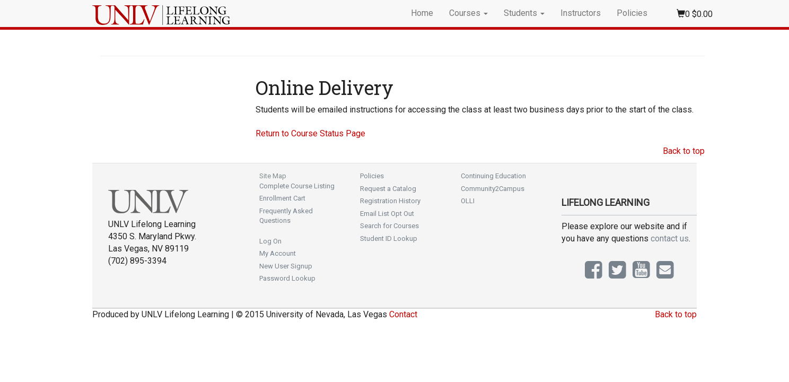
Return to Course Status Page (310, 133)
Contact (403, 314)
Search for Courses (389, 226)
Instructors (580, 13)
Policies (632, 13)
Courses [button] (468, 13)
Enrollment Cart (282, 198)
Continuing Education (493, 176)
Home (422, 13)
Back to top (684, 151)
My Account (277, 253)
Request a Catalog (388, 189)
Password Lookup (287, 278)
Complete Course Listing (297, 186)
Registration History (390, 201)
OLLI (468, 201)
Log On (270, 241)
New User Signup (285, 266)
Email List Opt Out (387, 214)
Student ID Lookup (388, 238)
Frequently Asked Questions (286, 216)
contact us (670, 238)
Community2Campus (492, 189)
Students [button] (524, 13)
